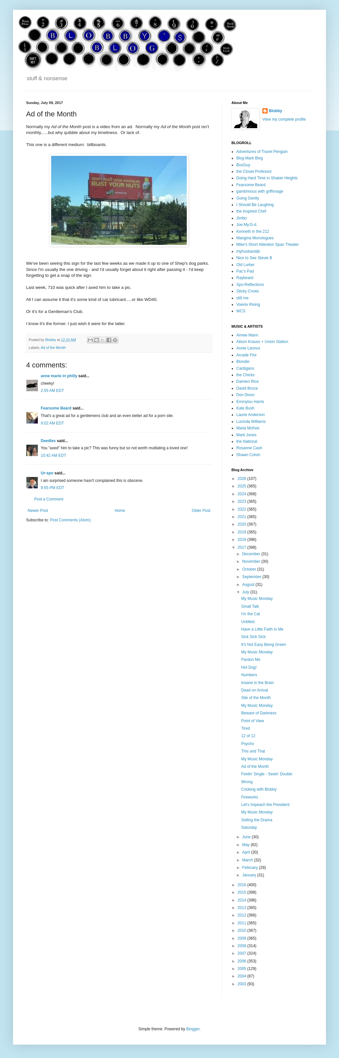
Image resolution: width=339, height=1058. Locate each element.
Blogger (192, 1029)
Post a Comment (48, 499)
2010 (242, 930)
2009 (242, 938)
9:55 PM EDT (52, 487)
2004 (242, 976)
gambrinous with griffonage (259, 191)
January (249, 875)
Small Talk (250, 606)
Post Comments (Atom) (70, 520)
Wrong (247, 782)
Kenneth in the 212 (252, 231)
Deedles (48, 441)
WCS (240, 311)
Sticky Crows (247, 291)
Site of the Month (256, 697)
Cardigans (245, 368)
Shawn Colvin (248, 455)
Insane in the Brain (257, 682)
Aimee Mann (247, 335)
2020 (242, 524)
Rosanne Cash (249, 448)
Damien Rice (247, 381)
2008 (242, 946)
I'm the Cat (250, 614)
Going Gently (247, 198)
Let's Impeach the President (265, 804)
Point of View (252, 721)
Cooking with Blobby (259, 789)
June (247, 837)
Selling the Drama (256, 820)
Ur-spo (47, 473)
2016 (242, 885)
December (251, 554)
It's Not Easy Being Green (263, 644)
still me (242, 298)
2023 (242, 501)
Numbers (249, 675)
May (246, 844)
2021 (242, 516)
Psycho (247, 743)
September (252, 576)
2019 (242, 532)
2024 (242, 494)
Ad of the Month (53, 348)
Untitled (248, 621)
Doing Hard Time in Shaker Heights (267, 178)
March (248, 860)
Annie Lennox (248, 348)
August (249, 584)
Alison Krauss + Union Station (262, 341)
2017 (242, 547)
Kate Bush (245, 408)
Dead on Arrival (254, 690)
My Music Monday (257, 598)
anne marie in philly (59, 376)
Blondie (242, 361)
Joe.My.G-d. (246, 224)
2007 (242, 953)
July (246, 592)
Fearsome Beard (56, 408)
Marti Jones (246, 435)
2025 (242, 486)
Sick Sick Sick (253, 636)
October (249, 569)
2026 (242, 478)
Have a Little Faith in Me (262, 629)
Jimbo (241, 218)
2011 (242, 923)
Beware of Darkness (258, 713)
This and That (253, 751)
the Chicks (245, 375)
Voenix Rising (248, 304)
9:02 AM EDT (52, 423)
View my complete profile (284, 119)
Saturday (249, 827)
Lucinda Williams (251, 421)
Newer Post (38, 510)
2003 (242, 984)
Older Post (201, 510)
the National (246, 441)
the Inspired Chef (251, 211)
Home (120, 510)
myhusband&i (248, 251)
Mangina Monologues (255, 238)
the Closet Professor (254, 171)
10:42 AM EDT (53, 455)
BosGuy (243, 165)
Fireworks (249, 797)
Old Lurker (245, 264)
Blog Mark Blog (249, 158)
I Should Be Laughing (255, 204)
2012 (242, 915)
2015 (242, 892)
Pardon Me (250, 659)
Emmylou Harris (250, 401)
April (246, 852)
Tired (245, 728)
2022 (242, 509)
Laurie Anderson (250, 414)
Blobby (275, 111)
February (250, 867)
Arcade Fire (246, 355)
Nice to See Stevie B (254, 258)
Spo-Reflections (250, 284)
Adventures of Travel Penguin (261, 151)
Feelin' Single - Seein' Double (266, 774)
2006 (242, 961)
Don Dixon (245, 395)
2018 (242, 539)
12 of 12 (248, 736)
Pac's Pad (245, 271)
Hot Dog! (249, 667)
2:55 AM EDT (52, 390)
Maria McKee (247, 428)
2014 (242, 900)
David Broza (247, 388)
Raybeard (244, 278)
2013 (242, 907)
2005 (242, 968)
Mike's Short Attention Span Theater (267, 244)
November (251, 561)
